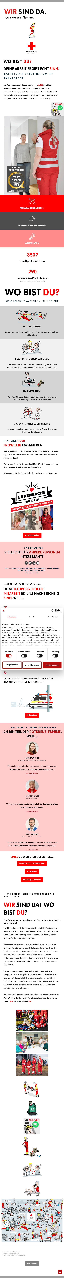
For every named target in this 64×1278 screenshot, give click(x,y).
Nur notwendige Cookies (12, 665)
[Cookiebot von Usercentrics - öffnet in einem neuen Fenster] (53, 610)
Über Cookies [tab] (53, 617)
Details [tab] (32, 617)
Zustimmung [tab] (11, 617)
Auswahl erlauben (32, 665)
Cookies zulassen (52, 665)
